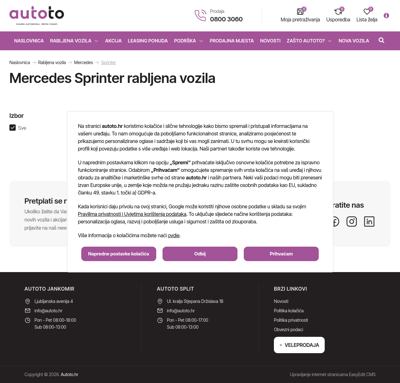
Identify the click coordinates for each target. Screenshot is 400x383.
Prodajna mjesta (232, 41)
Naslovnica (29, 41)
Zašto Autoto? (309, 41)
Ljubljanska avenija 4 (54, 301)
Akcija (113, 41)
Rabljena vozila (74, 41)
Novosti (270, 41)
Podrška (189, 41)
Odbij (199, 254)
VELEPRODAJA (299, 345)
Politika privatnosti (291, 320)
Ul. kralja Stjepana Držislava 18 (195, 301)
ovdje (173, 235)
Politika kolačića (288, 310)
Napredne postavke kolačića (118, 254)
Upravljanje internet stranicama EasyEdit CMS (333, 374)
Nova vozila (354, 41)
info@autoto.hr (48, 310)
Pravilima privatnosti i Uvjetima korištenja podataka (132, 214)
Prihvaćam (281, 254)
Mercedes (83, 62)
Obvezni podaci (288, 329)
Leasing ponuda (148, 41)
